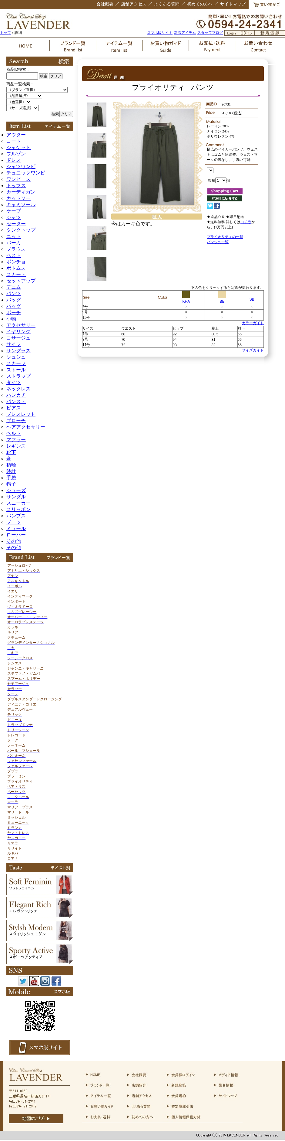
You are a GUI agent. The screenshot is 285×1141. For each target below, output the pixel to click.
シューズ (16, 490)
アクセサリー (20, 325)
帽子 (11, 484)
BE (222, 299)
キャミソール (20, 204)
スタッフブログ (210, 33)
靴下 (11, 452)
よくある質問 (166, 4)
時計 (11, 471)
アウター (16, 134)
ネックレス (18, 388)
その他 (13, 541)
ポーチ (13, 312)
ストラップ (18, 376)
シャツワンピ (20, 166)
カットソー (18, 198)
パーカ (13, 242)
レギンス (16, 445)
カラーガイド (253, 323)
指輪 (11, 465)
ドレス (13, 160)
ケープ (13, 211)
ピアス (13, 407)
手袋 (11, 477)
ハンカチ (16, 395)
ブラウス (16, 249)
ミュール (16, 528)
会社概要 (104, 4)
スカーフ (16, 363)
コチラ (245, 222)
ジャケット (18, 147)
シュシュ (16, 357)
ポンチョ (16, 261)
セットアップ (20, 280)
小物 (11, 318)
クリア (55, 76)
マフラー (16, 439)
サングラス (18, 350)
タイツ (13, 382)
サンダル (16, 496)
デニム (13, 287)
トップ (5, 33)
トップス (16, 185)
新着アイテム (185, 33)
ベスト (13, 255)
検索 (43, 76)
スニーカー (18, 503)
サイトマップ (233, 4)
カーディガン (20, 191)
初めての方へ (200, 4)
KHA (186, 299)
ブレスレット (20, 414)
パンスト (16, 401)
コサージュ (18, 338)
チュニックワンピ (25, 172)
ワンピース (18, 179)
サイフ (13, 344)
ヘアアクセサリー (25, 426)
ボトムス (16, 268)
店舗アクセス (133, 4)
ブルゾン (16, 153)
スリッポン (18, 509)
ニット (13, 236)
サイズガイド (253, 350)
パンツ (13, 293)
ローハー (16, 534)
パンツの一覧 (218, 242)
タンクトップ (20, 230)
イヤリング (18, 331)
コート (13, 141)
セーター (16, 223)
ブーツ (13, 522)
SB (252, 299)
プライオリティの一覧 (225, 237)
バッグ (13, 299)
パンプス (16, 515)
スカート (16, 274)
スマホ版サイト (160, 33)
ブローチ (16, 420)
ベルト (13, 433)
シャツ (13, 217)
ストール (16, 369)
